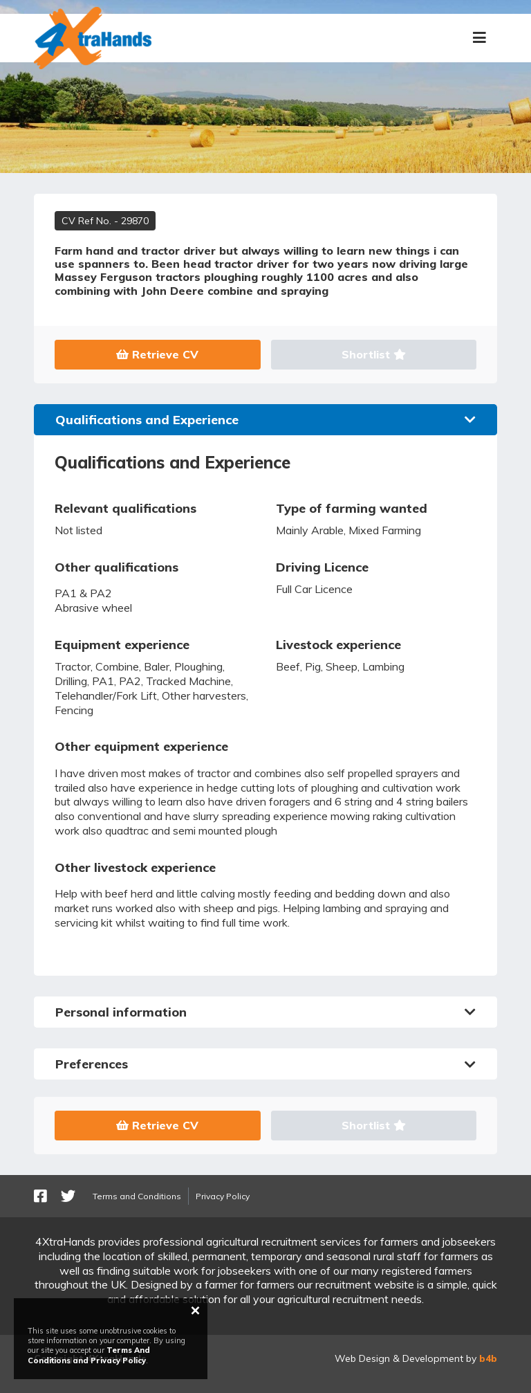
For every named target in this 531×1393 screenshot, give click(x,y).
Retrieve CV (157, 354)
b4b (488, 1358)
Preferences (265, 1064)
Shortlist (374, 354)
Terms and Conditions (137, 1196)
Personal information (265, 1012)
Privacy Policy (223, 1196)
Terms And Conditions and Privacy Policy (89, 1355)
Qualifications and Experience (265, 420)
